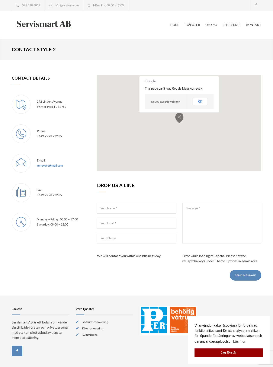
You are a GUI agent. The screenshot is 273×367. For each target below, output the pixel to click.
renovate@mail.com (50, 165)
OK (200, 101)
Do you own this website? (165, 101)
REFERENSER (232, 24)
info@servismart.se (67, 5)
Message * (221, 223)
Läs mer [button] (239, 341)
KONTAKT (253, 24)
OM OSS (211, 24)
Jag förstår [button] (229, 352)
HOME (174, 24)
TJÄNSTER (192, 24)
